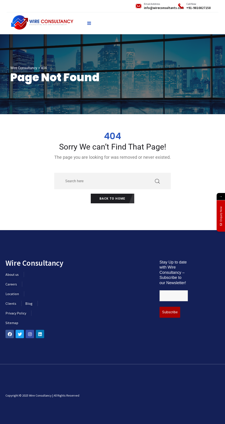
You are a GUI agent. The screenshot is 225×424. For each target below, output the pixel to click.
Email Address (152, 3)
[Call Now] (181, 6)
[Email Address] (138, 6)
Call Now (191, 3)
